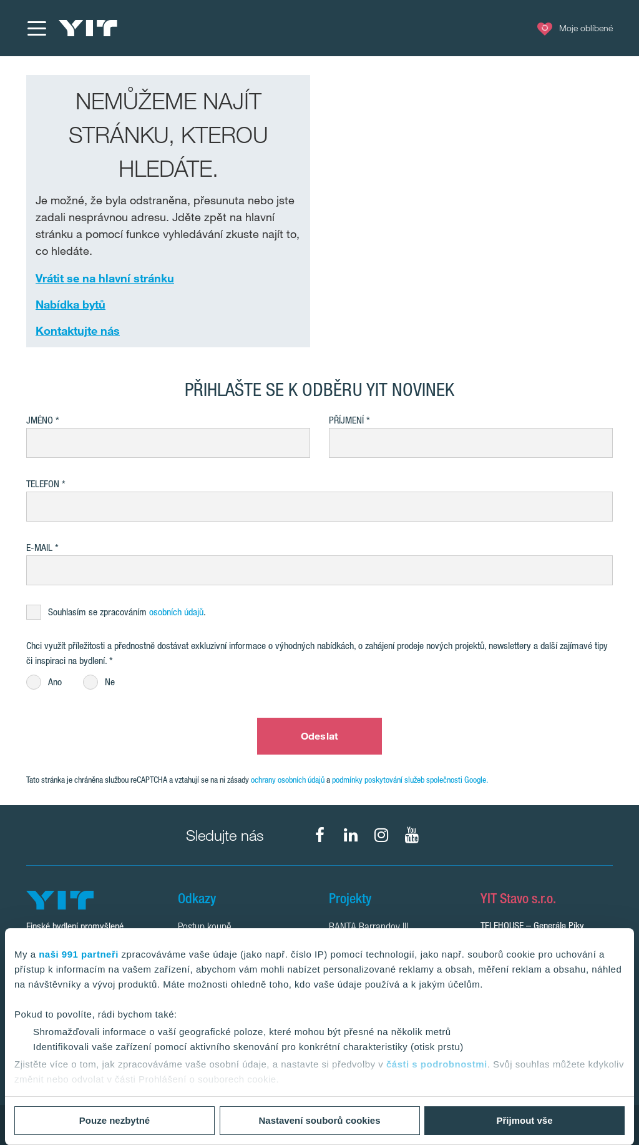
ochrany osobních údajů (287, 779)
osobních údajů (176, 612)
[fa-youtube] (412, 835)
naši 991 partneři (79, 954)
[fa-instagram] (381, 835)
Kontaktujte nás (78, 330)
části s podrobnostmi (436, 1064)
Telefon (42, 484)
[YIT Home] (88, 28)
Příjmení (346, 420)
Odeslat (319, 736)
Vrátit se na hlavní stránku (105, 278)
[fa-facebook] (320, 835)
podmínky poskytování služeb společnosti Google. (410, 779)
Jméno (39, 420)
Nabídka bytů (70, 304)
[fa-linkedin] (351, 835)
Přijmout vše (524, 1120)
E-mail (39, 547)
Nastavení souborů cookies (319, 1120)
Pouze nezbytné (114, 1120)
